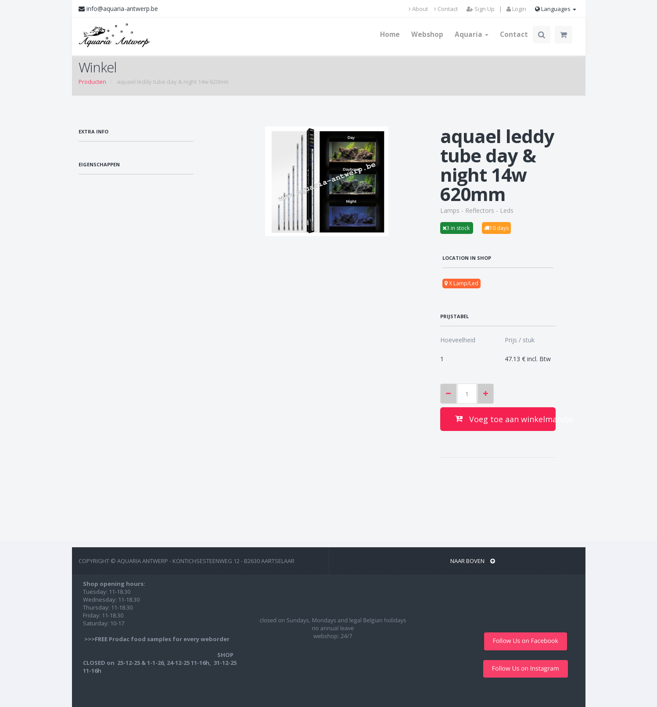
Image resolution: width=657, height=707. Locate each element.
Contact (446, 9)
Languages (555, 9)
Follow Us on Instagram (525, 668)
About (418, 9)
